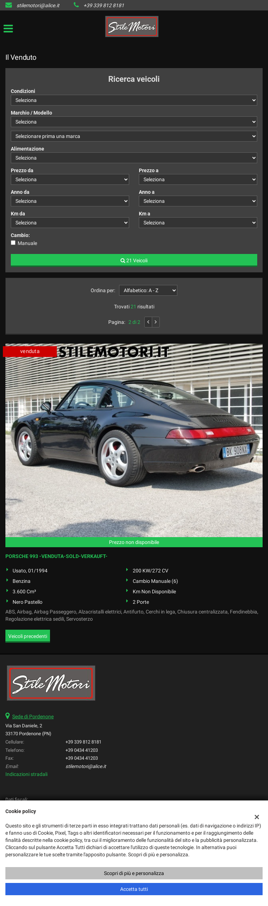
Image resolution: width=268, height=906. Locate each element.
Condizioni (23, 91)
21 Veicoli (134, 260)
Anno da (20, 192)
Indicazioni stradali (26, 774)
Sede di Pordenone (33, 716)
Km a (144, 214)
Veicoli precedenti (27, 636)
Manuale (27, 243)
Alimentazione (27, 149)
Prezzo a (149, 170)
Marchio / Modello (31, 113)
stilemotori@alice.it (38, 5)
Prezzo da (22, 170)
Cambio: (20, 235)
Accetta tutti (134, 889)
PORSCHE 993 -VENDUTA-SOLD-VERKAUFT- (56, 556)
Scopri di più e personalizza (134, 873)
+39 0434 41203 (81, 750)
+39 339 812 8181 (103, 5)
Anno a (147, 192)
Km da (18, 214)
